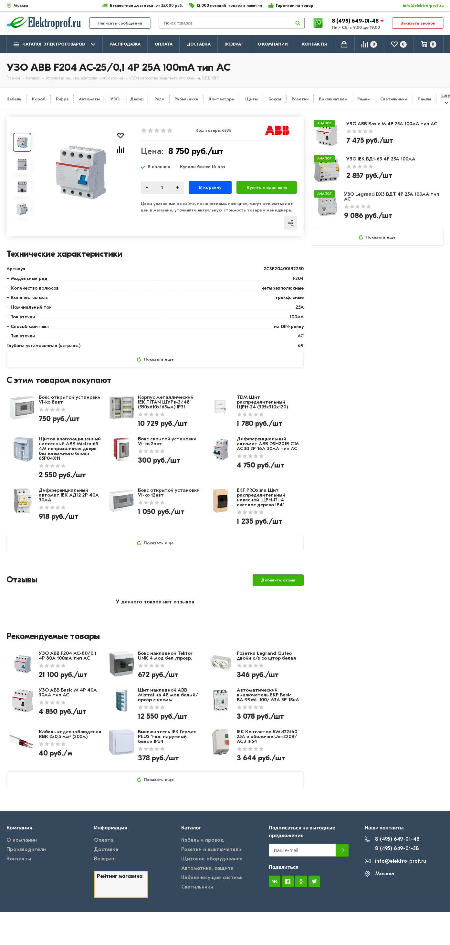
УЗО (115, 99)
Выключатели (333, 99)
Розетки (300, 99)
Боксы (274, 99)
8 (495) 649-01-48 (356, 21)
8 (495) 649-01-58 (392, 849)
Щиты (251, 99)
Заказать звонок (418, 23)
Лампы (424, 99)
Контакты (314, 44)
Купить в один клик (267, 187)
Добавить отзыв (278, 580)
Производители (26, 849)
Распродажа (125, 44)
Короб (38, 99)
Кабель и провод (202, 840)
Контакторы (222, 99)
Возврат (234, 44)
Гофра (62, 99)
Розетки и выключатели (211, 849)
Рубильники (186, 99)
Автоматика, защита (207, 868)
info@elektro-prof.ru (419, 5)
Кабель (13, 99)
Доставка (199, 44)
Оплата (164, 44)
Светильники (393, 99)
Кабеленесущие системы (212, 877)
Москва (379, 874)
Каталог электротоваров (54, 44)
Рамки (363, 99)
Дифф (137, 99)
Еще (445, 95)
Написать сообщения (120, 23)
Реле (159, 99)
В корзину (210, 187)
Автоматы (89, 99)
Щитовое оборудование (212, 859)
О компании (273, 44)
